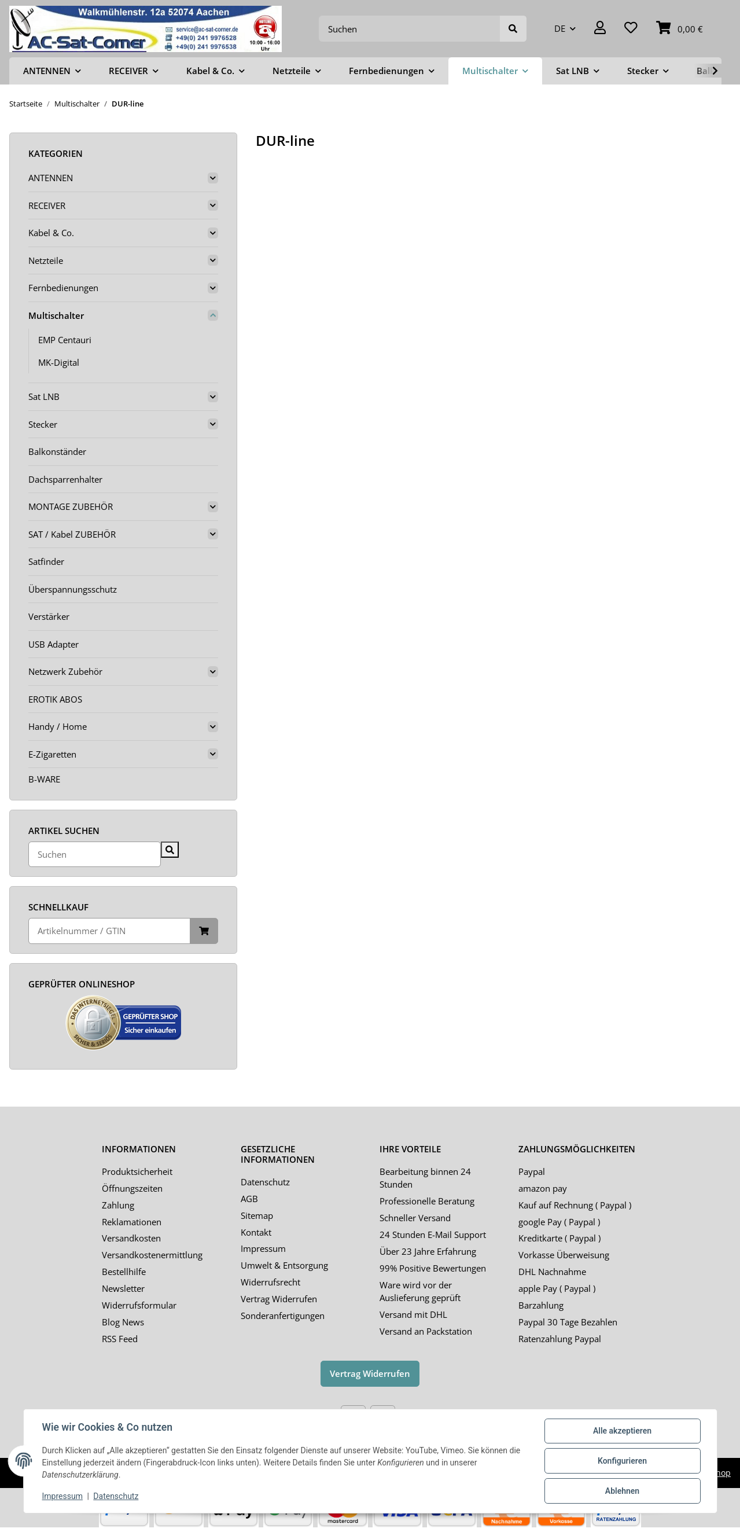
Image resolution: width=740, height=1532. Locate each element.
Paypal (531, 1171)
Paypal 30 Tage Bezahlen (567, 1322)
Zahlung (118, 1205)
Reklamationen (131, 1222)
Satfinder (46, 561)
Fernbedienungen (63, 287)
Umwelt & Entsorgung (284, 1265)
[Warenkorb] (679, 29)
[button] (600, 29)
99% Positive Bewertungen (433, 1268)
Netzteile (45, 260)
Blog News (123, 1322)
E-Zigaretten (52, 754)
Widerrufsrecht (270, 1282)
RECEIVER (46, 205)
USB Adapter (53, 644)
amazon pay (542, 1188)
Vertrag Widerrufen (279, 1299)
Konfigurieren (622, 1460)
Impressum (263, 1248)
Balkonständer (57, 451)
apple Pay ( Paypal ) (556, 1288)
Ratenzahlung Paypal (559, 1338)
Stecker (42, 424)
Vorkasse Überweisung (563, 1255)
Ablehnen (622, 1491)
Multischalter (56, 315)
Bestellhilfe (124, 1271)
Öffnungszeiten (132, 1188)
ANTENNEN (50, 177)
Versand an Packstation (426, 1331)
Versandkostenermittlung (152, 1255)
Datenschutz (265, 1182)
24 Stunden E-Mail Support (433, 1234)
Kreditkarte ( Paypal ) (559, 1238)
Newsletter (123, 1288)
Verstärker (48, 616)
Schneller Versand (415, 1218)
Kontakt (256, 1232)
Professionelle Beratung (427, 1201)
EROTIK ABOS (55, 699)
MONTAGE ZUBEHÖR (70, 506)
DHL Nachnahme (552, 1271)
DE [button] (559, 28)
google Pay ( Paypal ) (559, 1222)
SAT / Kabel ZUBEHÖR (72, 534)
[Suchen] (409, 29)
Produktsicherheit (137, 1171)
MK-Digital (58, 362)
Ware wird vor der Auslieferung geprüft (420, 1291)
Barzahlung (541, 1305)
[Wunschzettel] (631, 29)
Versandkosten (131, 1238)
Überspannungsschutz (72, 589)
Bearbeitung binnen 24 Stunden (425, 1178)
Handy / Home (57, 726)
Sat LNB (44, 396)
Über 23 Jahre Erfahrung (428, 1251)
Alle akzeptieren (622, 1430)
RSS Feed (120, 1338)
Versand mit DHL (413, 1314)
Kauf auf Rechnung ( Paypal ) (574, 1205)
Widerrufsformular (139, 1305)
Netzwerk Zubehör (65, 671)
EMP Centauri (64, 340)
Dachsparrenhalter (65, 479)
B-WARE (44, 779)
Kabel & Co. (51, 232)
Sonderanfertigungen (283, 1315)
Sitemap (257, 1215)
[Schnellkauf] (109, 931)
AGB (249, 1198)
